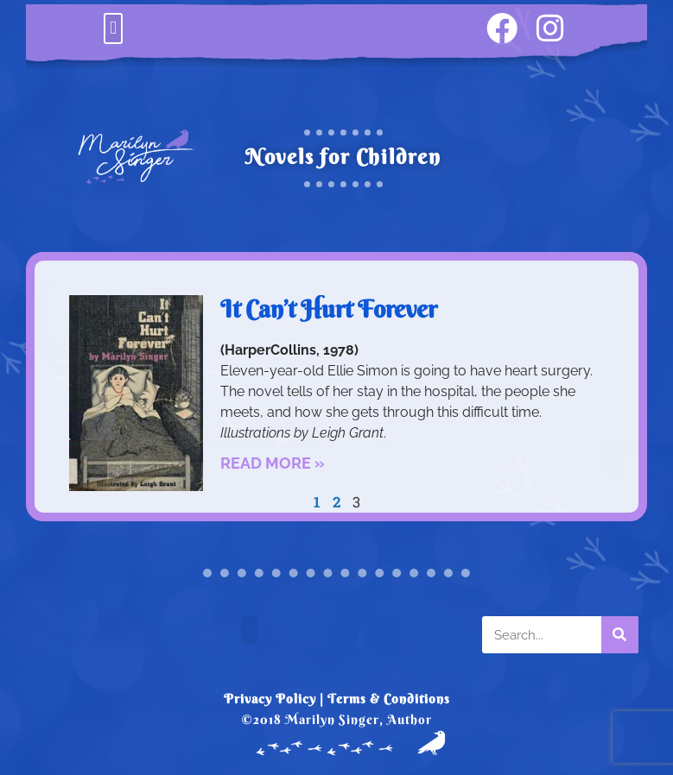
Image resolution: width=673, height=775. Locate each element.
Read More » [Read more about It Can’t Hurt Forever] (272, 463)
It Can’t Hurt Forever (328, 309)
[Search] (619, 634)
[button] (113, 28)
